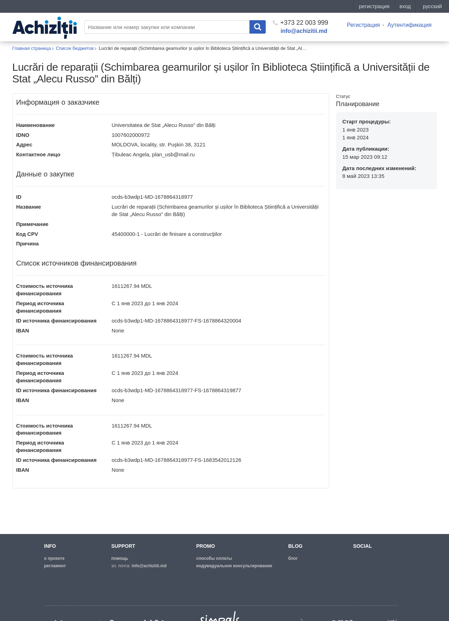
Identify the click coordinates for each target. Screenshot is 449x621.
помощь (119, 558)
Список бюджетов (75, 48)
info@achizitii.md (304, 31)
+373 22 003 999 (300, 22)
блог (293, 558)
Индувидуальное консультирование (234, 565)
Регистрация (363, 25)
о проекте (54, 558)
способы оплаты (214, 558)
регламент (55, 565)
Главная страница (31, 48)
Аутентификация (409, 25)
